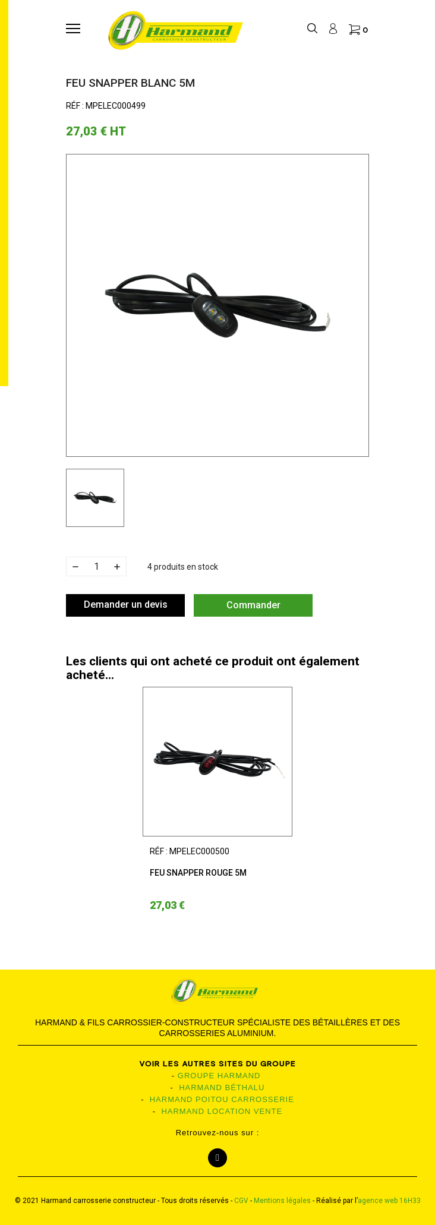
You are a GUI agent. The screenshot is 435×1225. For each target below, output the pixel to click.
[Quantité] (96, 566)
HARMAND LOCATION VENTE (221, 1111)
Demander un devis (126, 604)
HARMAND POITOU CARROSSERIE (222, 1099)
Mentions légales (282, 1200)
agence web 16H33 (389, 1200)
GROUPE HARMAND (219, 1075)
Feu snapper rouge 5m (198, 872)
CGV (241, 1200)
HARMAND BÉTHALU (221, 1087)
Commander (253, 605)
